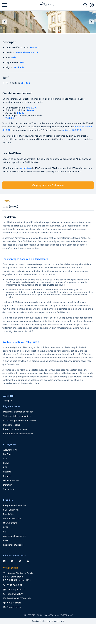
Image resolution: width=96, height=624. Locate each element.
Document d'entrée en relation (18, 411)
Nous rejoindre (14, 602)
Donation (7, 484)
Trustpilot (7, 400)
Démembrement (11, 480)
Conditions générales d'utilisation (19, 420)
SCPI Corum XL (11, 509)
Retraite (7, 476)
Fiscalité (7, 471)
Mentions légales (11, 425)
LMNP (6, 463)
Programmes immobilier (14, 505)
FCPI (5, 527)
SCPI (5, 458)
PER (5, 467)
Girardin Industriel (12, 518)
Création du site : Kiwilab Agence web (48, 621)
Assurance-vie (10, 449)
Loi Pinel (7, 454)
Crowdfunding (10, 523)
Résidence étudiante (13, 544)
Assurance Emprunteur (14, 536)
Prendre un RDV (15, 594)
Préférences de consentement (18, 433)
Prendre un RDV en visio (19, 598)
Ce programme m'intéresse (48, 185)
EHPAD (6, 540)
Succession (8, 489)
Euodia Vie (8, 514)
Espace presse (14, 607)
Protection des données (15, 429)
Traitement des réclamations (17, 416)
